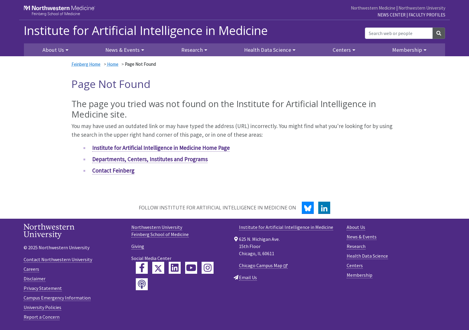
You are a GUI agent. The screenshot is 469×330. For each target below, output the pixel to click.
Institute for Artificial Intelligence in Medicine (146, 30)
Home (112, 64)
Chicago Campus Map (260, 265)
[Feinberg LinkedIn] (175, 268)
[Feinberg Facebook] (142, 268)
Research (356, 246)
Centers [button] (342, 49)
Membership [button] (407, 49)
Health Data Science (367, 256)
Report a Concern (42, 317)
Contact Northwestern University (58, 259)
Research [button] (192, 49)
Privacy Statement (43, 288)
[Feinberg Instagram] (208, 268)
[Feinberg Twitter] (158, 268)
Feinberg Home (85, 64)
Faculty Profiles (427, 15)
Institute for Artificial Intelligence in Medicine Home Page (161, 147)
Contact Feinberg (113, 170)
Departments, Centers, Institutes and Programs (150, 159)
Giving (137, 246)
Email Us (248, 277)
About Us (356, 227)
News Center (391, 15)
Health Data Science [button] (267, 49)
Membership (359, 275)
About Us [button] (53, 49)
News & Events (362, 237)
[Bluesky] (308, 208)
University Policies (42, 307)
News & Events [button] (122, 49)
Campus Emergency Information (57, 298)
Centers (355, 265)
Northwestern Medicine (373, 8)
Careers (31, 269)
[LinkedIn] (324, 208)
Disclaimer (34, 279)
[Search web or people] (399, 33)
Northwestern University (421, 8)
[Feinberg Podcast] (142, 284)
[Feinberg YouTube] (191, 268)
